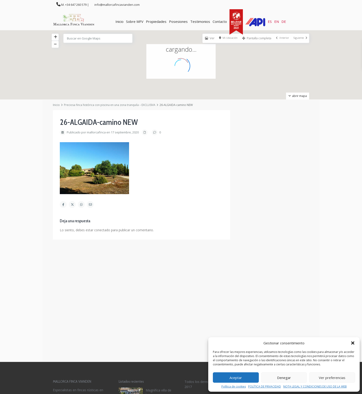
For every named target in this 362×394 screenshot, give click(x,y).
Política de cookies (233, 386)
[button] (352, 343)
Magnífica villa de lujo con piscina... (158, 277)
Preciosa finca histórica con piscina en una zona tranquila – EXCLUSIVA (109, 105)
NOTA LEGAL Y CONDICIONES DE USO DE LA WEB (315, 386)
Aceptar (235, 377)
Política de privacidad (200, 292)
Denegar (284, 377)
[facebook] (189, 320)
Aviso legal (192, 287)
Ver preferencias (332, 377)
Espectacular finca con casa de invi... (159, 296)
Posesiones (178, 21)
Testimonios (200, 21)
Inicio (119, 21)
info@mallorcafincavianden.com (78, 317)
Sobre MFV (134, 21)
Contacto (220, 21)
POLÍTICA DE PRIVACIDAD (264, 386)
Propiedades (156, 21)
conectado (102, 230)
